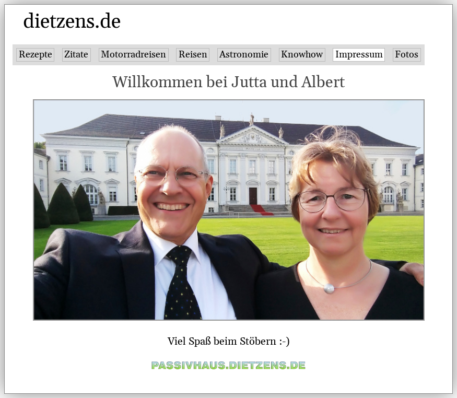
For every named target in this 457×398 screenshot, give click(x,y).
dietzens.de (72, 21)
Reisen (193, 55)
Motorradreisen (133, 55)
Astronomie (243, 55)
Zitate (76, 55)
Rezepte (35, 55)
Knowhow (302, 55)
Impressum (359, 55)
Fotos (406, 55)
